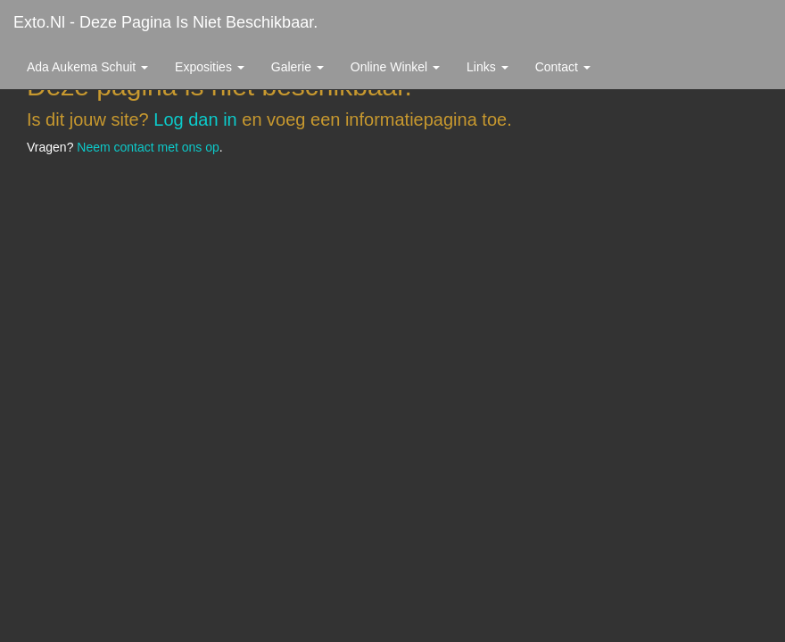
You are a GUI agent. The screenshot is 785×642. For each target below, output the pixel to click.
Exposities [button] (209, 67)
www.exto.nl (171, 212)
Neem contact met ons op (148, 147)
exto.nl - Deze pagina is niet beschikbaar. (165, 22)
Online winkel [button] (395, 67)
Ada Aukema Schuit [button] (87, 67)
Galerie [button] (297, 67)
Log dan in (194, 119)
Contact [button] (563, 67)
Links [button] (487, 67)
